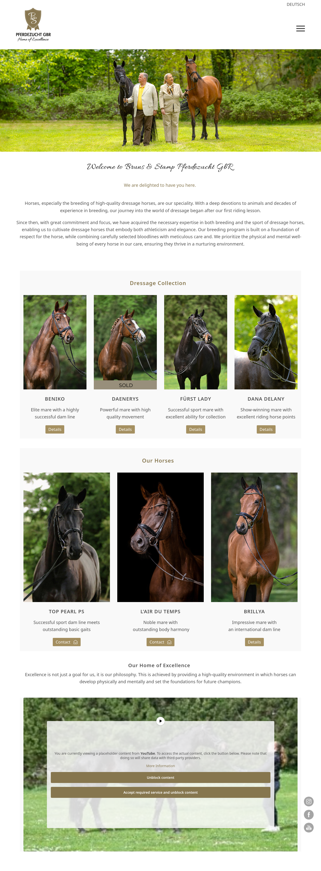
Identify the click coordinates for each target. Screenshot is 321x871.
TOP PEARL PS (66, 611)
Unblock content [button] (160, 777)
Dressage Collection (158, 283)
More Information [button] (160, 766)
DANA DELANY (266, 399)
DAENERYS (125, 399)
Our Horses (158, 460)
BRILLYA (254, 611)
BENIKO (55, 399)
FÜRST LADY (195, 399)
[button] (300, 28)
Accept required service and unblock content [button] (160, 792)
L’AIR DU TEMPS (160, 611)
